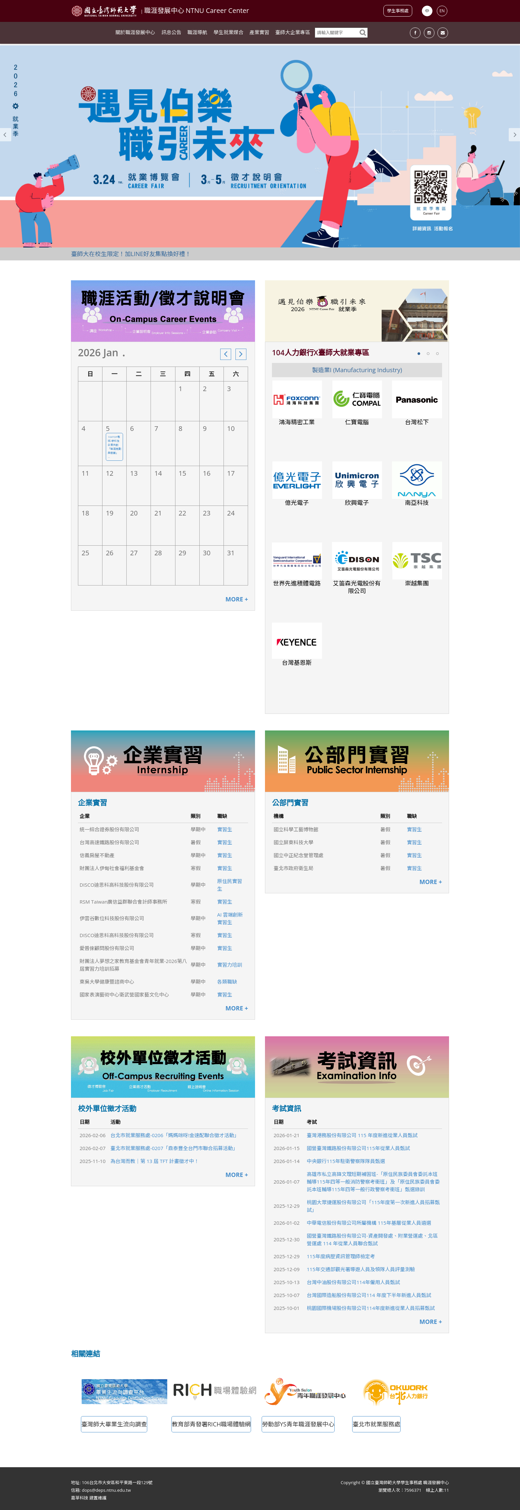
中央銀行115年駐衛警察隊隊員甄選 (346, 1161)
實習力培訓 (229, 964)
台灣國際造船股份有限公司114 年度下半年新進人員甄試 (369, 1295)
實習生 (224, 829)
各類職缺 (227, 981)
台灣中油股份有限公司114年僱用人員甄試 (353, 1282)
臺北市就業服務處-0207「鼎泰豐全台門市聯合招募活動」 (174, 1148)
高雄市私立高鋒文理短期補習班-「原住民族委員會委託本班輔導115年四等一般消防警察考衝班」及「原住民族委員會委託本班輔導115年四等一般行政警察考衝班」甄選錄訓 (373, 1182)
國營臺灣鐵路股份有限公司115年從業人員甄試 (358, 1148)
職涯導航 (197, 33)
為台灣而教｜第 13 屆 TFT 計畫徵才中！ (154, 1161)
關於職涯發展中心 (135, 33)
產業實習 (259, 33)
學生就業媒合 (228, 33)
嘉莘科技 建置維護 (88, 1498)
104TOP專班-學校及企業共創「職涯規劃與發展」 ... (114, 446)
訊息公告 (171, 33)
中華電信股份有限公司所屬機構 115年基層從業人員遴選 (369, 1222)
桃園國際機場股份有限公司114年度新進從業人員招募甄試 (371, 1308)
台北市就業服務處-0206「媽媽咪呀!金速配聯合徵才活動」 (174, 1135)
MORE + (237, 599)
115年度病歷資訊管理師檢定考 (341, 1256)
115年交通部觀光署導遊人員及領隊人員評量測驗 (361, 1269)
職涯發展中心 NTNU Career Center (196, 10)
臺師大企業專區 (292, 33)
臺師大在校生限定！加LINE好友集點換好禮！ (131, 254)
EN (442, 11)
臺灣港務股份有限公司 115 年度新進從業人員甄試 (362, 1135)
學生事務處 (398, 11)
